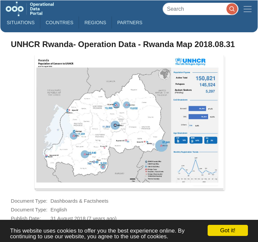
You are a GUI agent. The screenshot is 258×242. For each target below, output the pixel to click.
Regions (95, 22)
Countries (59, 22)
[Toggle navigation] (248, 8)
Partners (129, 22)
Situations (21, 22)
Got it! (227, 230)
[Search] (201, 9)
